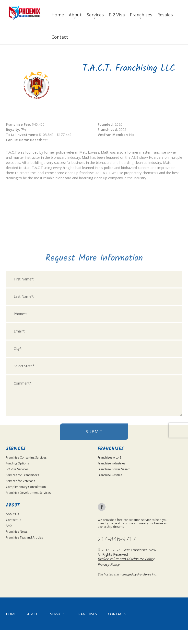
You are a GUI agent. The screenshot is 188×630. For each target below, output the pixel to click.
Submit (94, 489)
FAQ (9, 526)
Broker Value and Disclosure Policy (126, 558)
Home (57, 15)
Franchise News (16, 531)
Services (95, 15)
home (11, 614)
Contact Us (13, 520)
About (75, 15)
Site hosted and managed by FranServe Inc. (127, 574)
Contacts (117, 614)
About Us (12, 514)
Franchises (141, 15)
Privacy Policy (108, 564)
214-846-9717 (117, 539)
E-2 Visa (117, 15)
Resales (165, 15)
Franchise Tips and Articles (24, 537)
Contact (59, 37)
